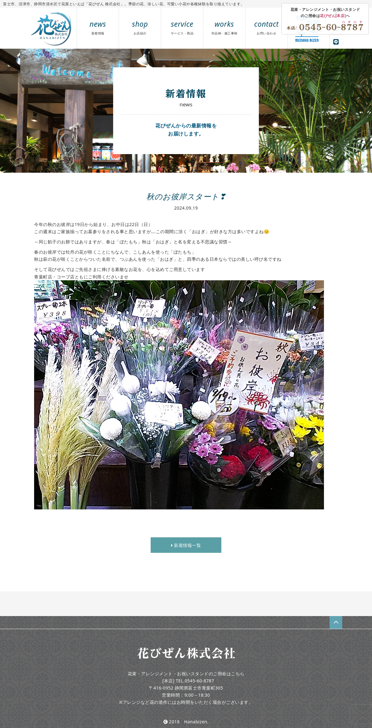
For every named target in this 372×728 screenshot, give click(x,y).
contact (266, 27)
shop (140, 27)
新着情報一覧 (186, 545)
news (98, 27)
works (224, 27)
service (182, 27)
